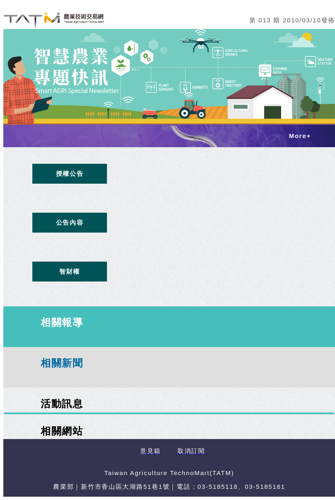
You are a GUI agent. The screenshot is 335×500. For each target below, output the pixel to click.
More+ (300, 135)
